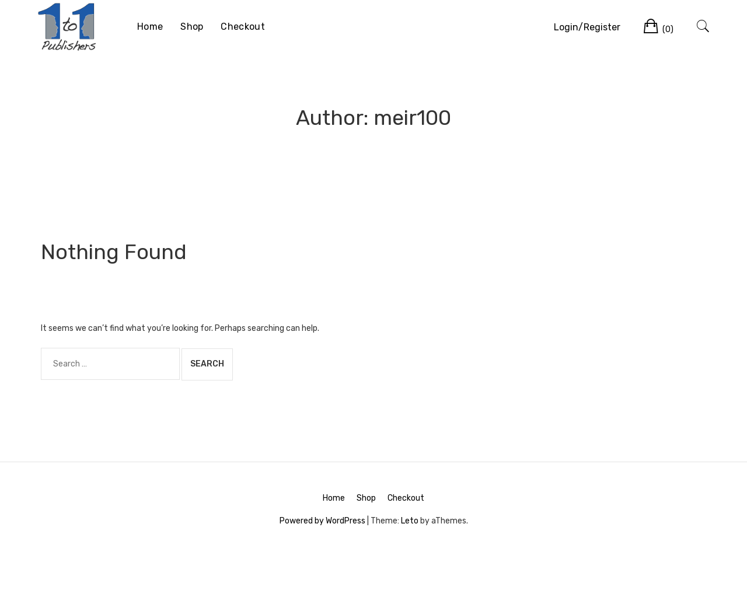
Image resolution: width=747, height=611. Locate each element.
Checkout (242, 26)
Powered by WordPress (322, 521)
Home (150, 26)
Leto (409, 521)
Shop (191, 26)
